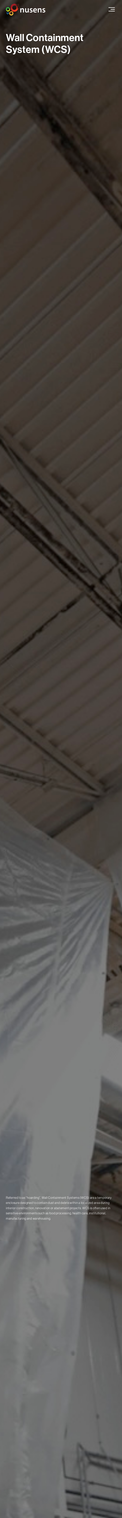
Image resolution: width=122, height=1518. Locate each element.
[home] (25, 9)
